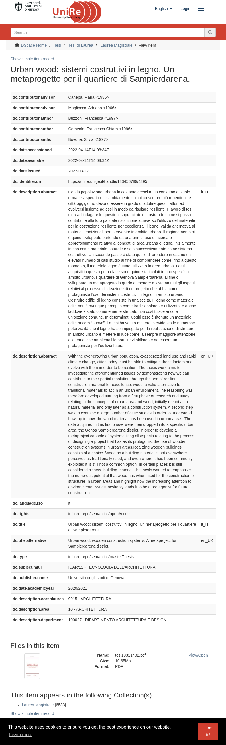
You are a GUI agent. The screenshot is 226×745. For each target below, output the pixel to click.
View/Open (198, 655)
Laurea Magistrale (117, 45)
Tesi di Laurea (80, 45)
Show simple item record (32, 59)
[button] (163, 8)
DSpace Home (34, 45)
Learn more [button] (20, 734)
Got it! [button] (208, 731)
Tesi (57, 45)
